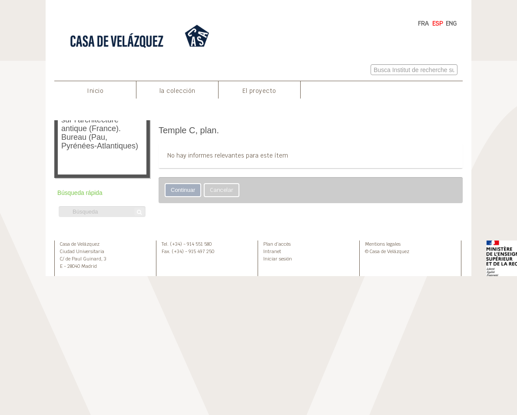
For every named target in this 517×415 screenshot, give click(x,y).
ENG (451, 23)
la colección (177, 91)
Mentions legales (383, 244)
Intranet (272, 251)
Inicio (95, 91)
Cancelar (221, 190)
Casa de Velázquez (79, 244)
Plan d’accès (277, 244)
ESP (437, 23)
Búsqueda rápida (80, 193)
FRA (423, 23)
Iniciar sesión (277, 259)
